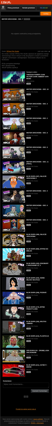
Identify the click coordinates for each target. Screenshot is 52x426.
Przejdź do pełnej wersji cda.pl (26, 409)
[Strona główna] (6, 2)
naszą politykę (38, 419)
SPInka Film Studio (12, 51)
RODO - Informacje (37, 423)
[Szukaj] (20, 14)
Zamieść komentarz (39, 391)
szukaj (45, 14)
